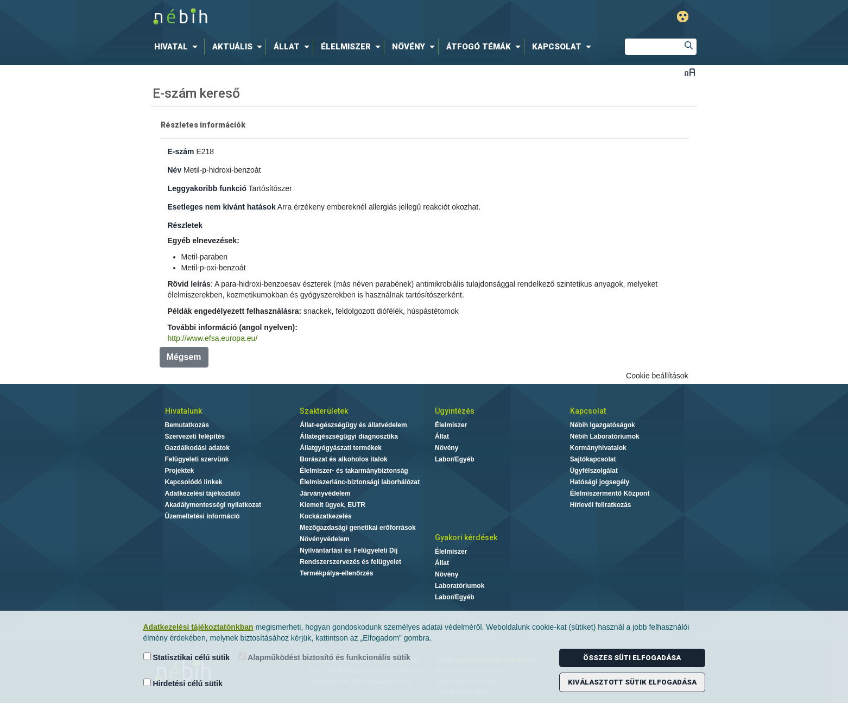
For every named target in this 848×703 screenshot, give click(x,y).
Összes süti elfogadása (632, 658)
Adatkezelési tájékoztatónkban (198, 627)
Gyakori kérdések (466, 537)
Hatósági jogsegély (599, 482)
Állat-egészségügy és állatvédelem (353, 425)
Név (175, 170)
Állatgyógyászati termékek (341, 448)
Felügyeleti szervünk (197, 459)
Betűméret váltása (690, 72)
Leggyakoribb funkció (207, 188)
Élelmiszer (451, 425)
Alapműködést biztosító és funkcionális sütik (324, 657)
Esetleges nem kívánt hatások (222, 206)
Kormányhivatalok (598, 448)
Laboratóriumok (459, 586)
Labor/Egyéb (454, 459)
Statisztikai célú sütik (186, 657)
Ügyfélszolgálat (594, 470)
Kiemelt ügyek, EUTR (332, 505)
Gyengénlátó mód (682, 16)
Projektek (179, 470)
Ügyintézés (454, 411)
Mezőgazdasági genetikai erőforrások (357, 527)
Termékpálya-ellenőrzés (336, 573)
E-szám (181, 151)
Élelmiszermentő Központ (610, 493)
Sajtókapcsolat (593, 459)
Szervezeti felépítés (195, 436)
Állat (442, 436)
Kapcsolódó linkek (194, 482)
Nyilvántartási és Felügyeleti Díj (348, 550)
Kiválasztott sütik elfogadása (632, 682)
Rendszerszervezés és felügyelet (350, 562)
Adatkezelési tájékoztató (203, 493)
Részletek (185, 225)
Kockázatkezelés (325, 516)
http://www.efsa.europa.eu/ (213, 338)
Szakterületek (324, 411)
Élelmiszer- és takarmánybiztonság (354, 470)
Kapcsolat (588, 411)
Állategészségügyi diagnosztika (349, 436)
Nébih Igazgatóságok (602, 425)
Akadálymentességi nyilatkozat (213, 505)
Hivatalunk (183, 411)
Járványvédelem (325, 493)
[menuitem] (178, 47)
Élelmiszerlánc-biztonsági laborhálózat (360, 482)
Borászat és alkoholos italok (343, 459)
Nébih (308, 17)
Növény (446, 448)
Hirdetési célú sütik (183, 683)
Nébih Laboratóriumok (605, 436)
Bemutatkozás (187, 425)
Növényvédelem (324, 539)
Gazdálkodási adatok (197, 448)
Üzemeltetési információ (202, 516)
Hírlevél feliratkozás (600, 505)
